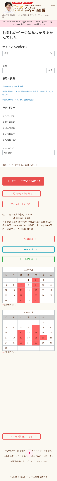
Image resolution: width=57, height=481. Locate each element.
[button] (23, 181)
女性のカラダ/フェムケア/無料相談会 (18, 100)
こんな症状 (10, 128)
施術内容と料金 (34, 451)
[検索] (28, 53)
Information (10, 122)
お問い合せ (48, 456)
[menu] (52, 3)
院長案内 (21, 451)
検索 (4, 65)
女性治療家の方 (17, 461)
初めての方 (10, 451)
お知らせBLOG (34, 456)
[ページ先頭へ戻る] (29, 453)
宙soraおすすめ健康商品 (12, 86)
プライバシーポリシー (36, 461)
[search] (51, 53)
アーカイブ (7, 148)
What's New (10, 140)
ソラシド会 (10, 116)
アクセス (48, 451)
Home (5, 165)
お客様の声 (10, 134)
